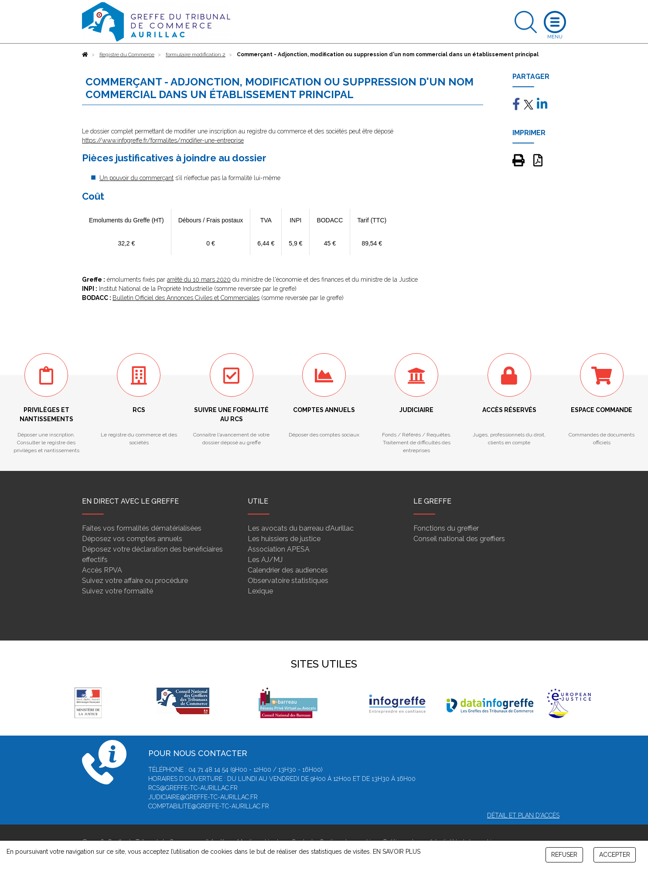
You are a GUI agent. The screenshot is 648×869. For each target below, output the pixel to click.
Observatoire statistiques (288, 580)
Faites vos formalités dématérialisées (141, 528)
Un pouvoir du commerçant (136, 177)
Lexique (260, 591)
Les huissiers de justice (284, 539)
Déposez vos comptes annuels (132, 539)
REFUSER (564, 854)
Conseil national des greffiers (459, 539)
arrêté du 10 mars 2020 (199, 279)
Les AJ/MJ (265, 559)
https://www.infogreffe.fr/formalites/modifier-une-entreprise (163, 140)
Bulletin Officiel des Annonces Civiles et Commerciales (186, 297)
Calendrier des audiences (288, 570)
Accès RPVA (102, 570)
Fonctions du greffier (446, 528)
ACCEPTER (614, 854)
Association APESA (279, 549)
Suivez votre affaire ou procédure (135, 580)
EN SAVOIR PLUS (396, 851)
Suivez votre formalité (117, 591)
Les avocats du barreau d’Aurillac (301, 528)
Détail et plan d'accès (523, 815)
